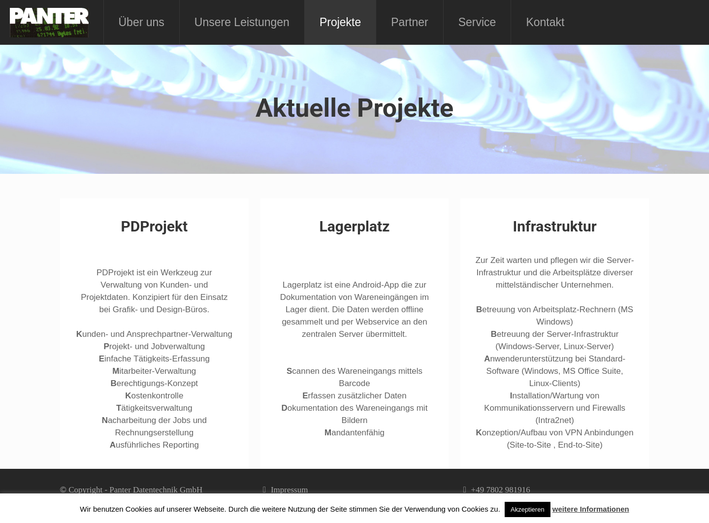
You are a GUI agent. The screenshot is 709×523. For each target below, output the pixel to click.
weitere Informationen (590, 509)
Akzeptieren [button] (528, 509)
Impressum (289, 489)
